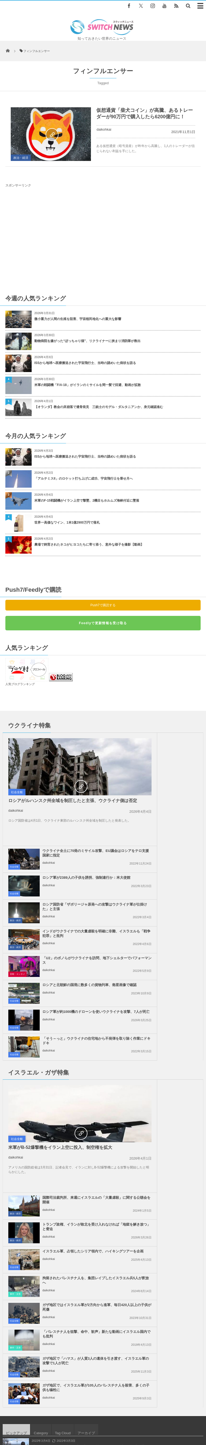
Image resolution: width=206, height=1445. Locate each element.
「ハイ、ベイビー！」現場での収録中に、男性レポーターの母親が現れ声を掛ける (91, 1113)
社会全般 (17, 792)
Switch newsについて (35, 1415)
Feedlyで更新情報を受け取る (103, 623)
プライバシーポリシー (99, 1415)
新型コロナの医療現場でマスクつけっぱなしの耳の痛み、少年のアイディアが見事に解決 (96, 1157)
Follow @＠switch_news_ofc (103, 1260)
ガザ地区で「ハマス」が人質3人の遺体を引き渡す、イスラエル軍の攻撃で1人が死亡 (69, 1056)
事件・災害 (115, 1014)
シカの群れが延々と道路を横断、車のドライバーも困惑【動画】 (78, 1179)
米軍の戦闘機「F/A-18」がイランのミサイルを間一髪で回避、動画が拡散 (87, 385)
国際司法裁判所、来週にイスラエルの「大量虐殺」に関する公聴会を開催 (168, 922)
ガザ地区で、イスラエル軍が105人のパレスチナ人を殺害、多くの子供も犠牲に (169, 1056)
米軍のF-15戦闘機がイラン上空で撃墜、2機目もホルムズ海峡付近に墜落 (86, 500)
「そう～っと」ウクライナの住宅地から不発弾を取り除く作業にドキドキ (168, 876)
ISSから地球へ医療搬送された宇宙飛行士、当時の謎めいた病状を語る (85, 363)
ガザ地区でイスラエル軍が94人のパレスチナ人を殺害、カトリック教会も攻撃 (88, 1201)
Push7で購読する (103, 605)
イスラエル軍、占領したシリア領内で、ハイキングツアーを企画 (168, 973)
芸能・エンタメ (17, 861)
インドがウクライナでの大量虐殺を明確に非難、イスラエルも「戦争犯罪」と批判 (168, 822)
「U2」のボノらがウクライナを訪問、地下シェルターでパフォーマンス (69, 849)
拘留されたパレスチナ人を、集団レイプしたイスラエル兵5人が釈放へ (169, 1002)
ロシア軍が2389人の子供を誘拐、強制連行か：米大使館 (169, 766)
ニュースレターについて (169, 1415)
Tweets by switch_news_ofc (103, 1251)
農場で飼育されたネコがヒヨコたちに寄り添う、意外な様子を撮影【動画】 (89, 544)
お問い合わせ (133, 1415)
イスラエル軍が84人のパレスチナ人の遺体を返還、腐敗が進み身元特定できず (88, 1135)
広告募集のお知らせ (103, 1420)
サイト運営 (67, 1415)
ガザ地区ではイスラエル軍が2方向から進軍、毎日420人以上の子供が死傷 (69, 1029)
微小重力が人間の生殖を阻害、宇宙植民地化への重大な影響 (77, 319)
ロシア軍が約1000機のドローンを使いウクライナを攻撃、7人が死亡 (69, 874)
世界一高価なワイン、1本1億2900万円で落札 (67, 522)
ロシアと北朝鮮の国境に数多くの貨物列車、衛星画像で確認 (168, 847)
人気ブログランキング (20, 684)
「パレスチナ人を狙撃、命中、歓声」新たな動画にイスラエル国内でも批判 (168, 1029)
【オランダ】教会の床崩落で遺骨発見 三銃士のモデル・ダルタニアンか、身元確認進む (98, 407)
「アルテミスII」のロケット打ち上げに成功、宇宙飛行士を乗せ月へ (83, 478)
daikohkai (104, 129)
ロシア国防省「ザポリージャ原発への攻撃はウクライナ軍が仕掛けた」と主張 (168, 795)
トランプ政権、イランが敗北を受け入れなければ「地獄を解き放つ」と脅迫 (168, 949)
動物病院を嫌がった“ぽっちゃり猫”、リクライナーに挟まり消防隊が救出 (89, 341)
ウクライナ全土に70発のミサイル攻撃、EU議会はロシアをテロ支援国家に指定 (169, 742)
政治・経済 (20, 157)
